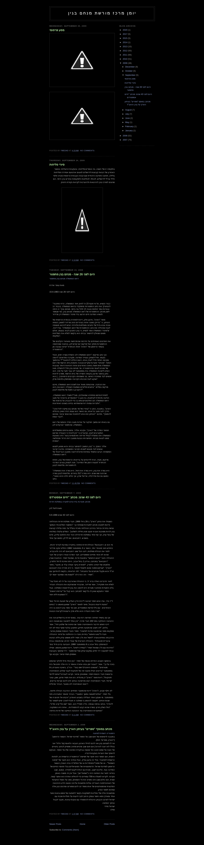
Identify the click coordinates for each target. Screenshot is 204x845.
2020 (125, 30)
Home (82, 824)
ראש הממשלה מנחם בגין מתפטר (64, 278)
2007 (125, 140)
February (129, 126)
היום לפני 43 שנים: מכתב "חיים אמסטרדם (75, 497)
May (127, 122)
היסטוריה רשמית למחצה (104, 733)
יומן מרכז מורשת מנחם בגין (102, 13)
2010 (125, 59)
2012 (125, 50)
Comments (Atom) (70, 830)
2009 (125, 63)
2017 (125, 34)
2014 (125, 42)
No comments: (88, 151)
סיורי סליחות (57, 164)
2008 (125, 135)
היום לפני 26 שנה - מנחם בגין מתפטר (72, 274)
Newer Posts (55, 824)
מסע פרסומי (56, 30)
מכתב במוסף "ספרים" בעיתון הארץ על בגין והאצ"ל (80, 729)
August (128, 110)
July (127, 114)
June (127, 118)
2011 (125, 55)
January (129, 130)
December (130, 67)
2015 (125, 38)
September (130, 75)
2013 (125, 46)
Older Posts (109, 824)
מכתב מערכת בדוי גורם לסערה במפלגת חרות (69, 501)
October (129, 71)
